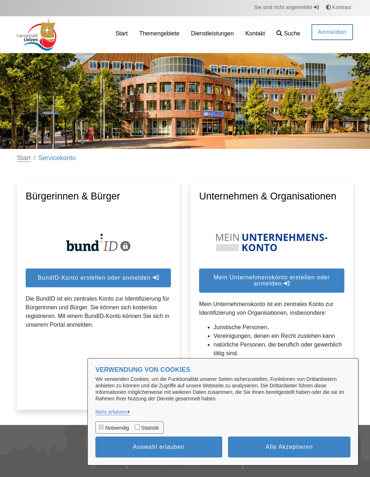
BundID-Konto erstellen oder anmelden (98, 278)
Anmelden (332, 32)
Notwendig (117, 428)
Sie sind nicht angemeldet (286, 7)
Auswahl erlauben (159, 447)
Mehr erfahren (111, 412)
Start (24, 158)
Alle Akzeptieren (289, 447)
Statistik (150, 428)
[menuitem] (122, 34)
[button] (288, 34)
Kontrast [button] (338, 7)
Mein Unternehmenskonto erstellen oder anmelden (272, 280)
